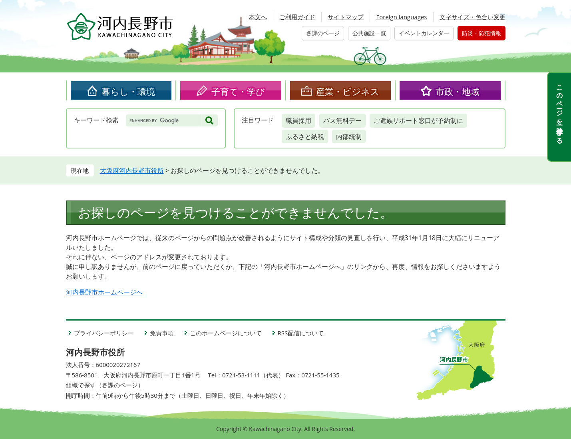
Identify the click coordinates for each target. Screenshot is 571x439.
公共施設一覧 (369, 33)
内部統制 (349, 136)
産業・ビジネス (347, 91)
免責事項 (162, 333)
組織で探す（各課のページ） (105, 385)
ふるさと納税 (305, 136)
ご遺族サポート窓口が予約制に (418, 120)
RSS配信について (301, 333)
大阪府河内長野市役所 (132, 170)
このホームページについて (226, 333)
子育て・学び (238, 91)
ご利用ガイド (297, 17)
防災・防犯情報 (481, 33)
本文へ (258, 17)
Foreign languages (401, 17)
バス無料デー (342, 120)
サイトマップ (346, 17)
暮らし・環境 (128, 91)
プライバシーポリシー (104, 333)
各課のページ (323, 33)
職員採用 (298, 120)
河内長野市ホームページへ (104, 292)
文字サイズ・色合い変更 (472, 17)
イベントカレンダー (424, 33)
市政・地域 (457, 91)
